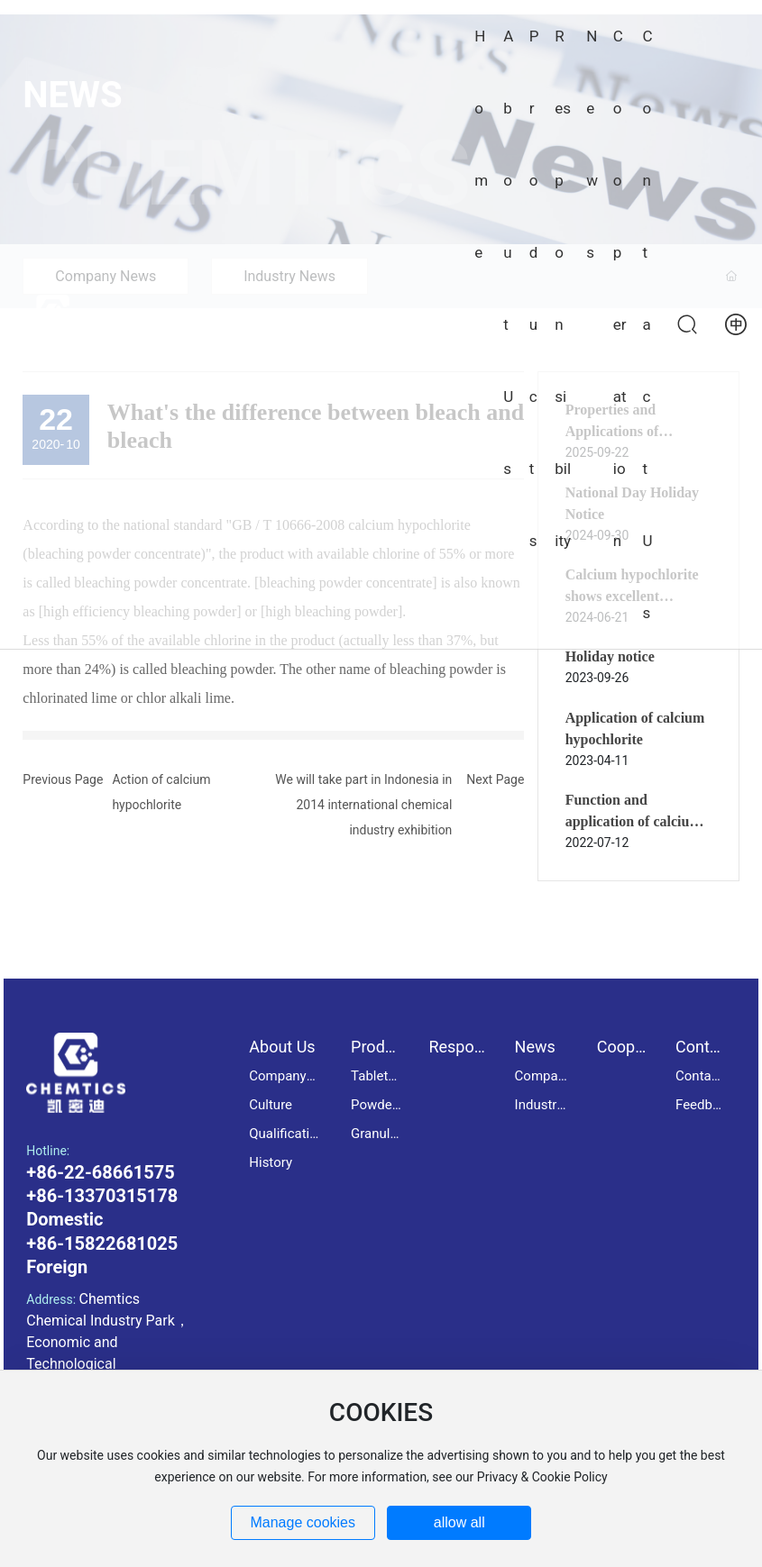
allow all (459, 1522)
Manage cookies (302, 1522)
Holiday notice (610, 656)
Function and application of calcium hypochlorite (633, 821)
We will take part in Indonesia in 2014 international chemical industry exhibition (363, 804)
